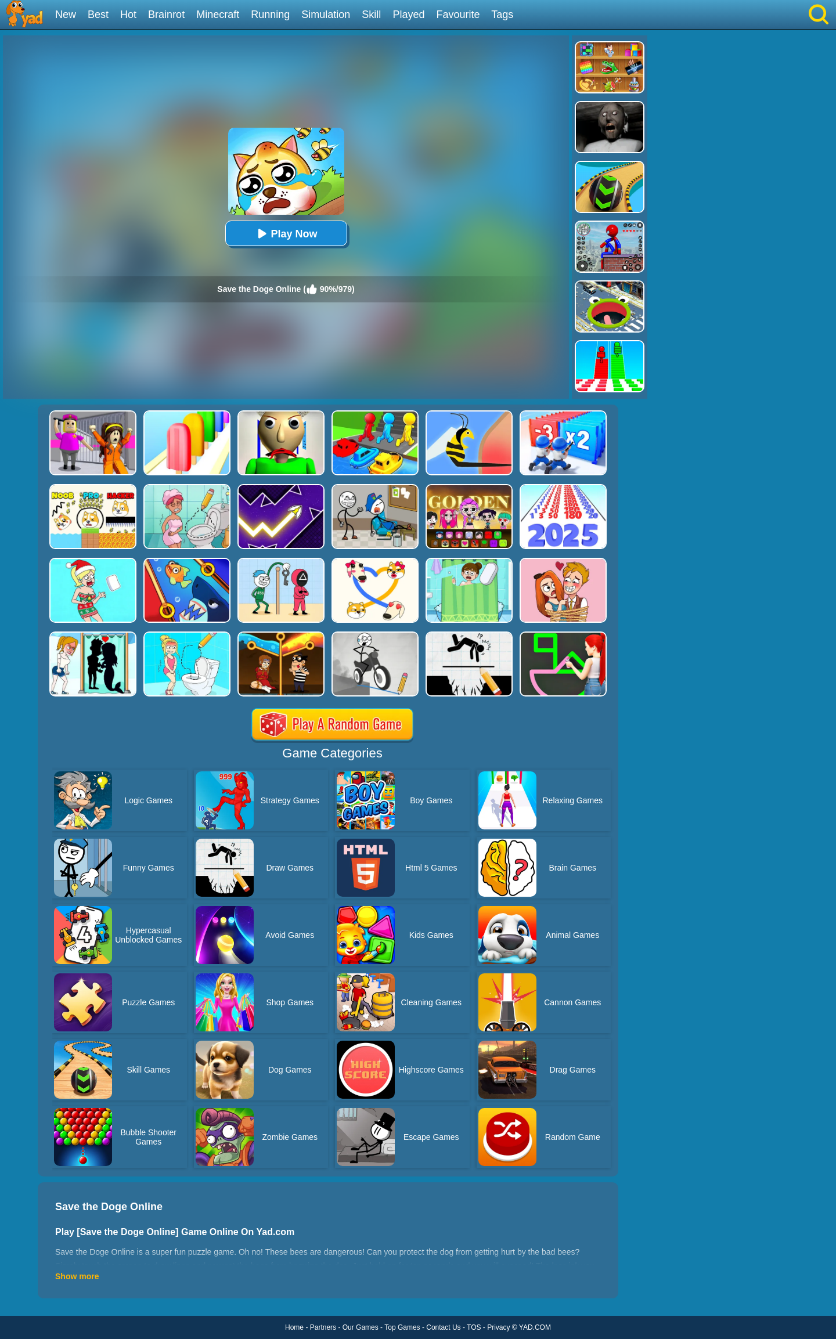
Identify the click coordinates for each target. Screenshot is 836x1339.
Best (98, 14)
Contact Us (443, 1327)
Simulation (325, 14)
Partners (323, 1327)
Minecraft (217, 14)
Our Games (361, 1327)
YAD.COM (535, 1327)
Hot (128, 14)
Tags (502, 14)
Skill (371, 14)
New (65, 14)
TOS (474, 1327)
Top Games (402, 1327)
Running (270, 14)
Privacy (498, 1327)
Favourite (458, 14)
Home (294, 1327)
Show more (77, 1276)
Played (408, 14)
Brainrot (166, 14)
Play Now (285, 233)
